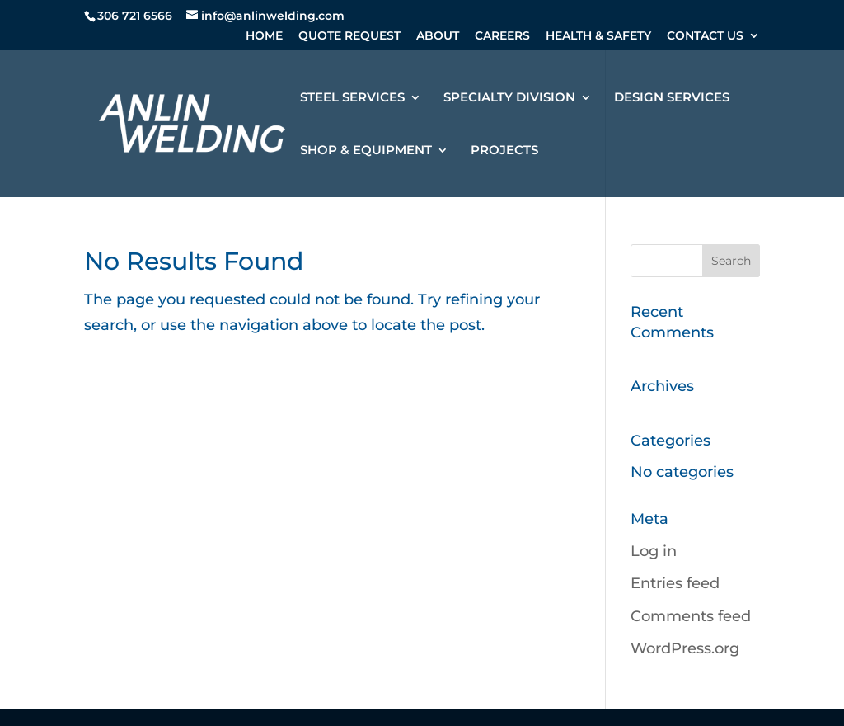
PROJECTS (504, 151)
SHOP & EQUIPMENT (366, 151)
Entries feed (675, 583)
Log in (654, 551)
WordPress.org (685, 648)
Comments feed (691, 616)
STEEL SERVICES (352, 98)
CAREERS (502, 36)
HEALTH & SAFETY (598, 36)
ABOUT (437, 36)
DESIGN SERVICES (671, 98)
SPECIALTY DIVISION (509, 98)
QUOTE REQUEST (349, 36)
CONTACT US (705, 36)
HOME (264, 36)
